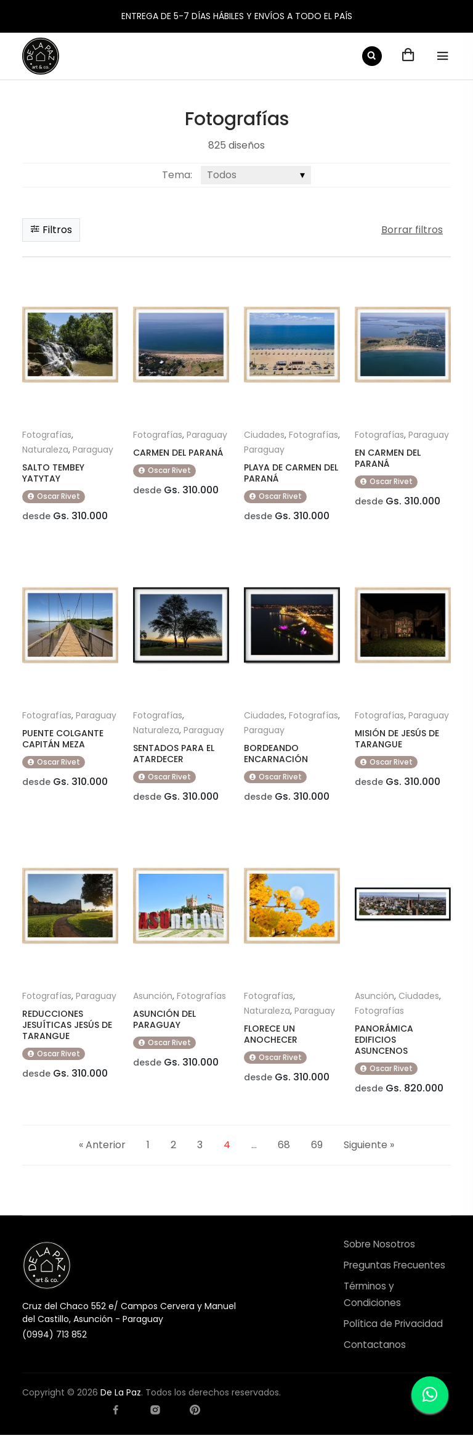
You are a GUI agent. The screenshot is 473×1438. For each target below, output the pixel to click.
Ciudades (264, 434)
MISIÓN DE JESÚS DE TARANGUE (397, 740)
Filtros (51, 230)
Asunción (152, 997)
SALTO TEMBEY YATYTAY (53, 473)
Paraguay (93, 449)
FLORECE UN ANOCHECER (270, 1036)
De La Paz (120, 1395)
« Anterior (102, 1147)
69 (317, 1147)
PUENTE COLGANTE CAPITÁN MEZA (62, 740)
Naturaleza (45, 449)
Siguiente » (369, 1147)
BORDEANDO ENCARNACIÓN (276, 755)
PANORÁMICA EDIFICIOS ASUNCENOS (384, 1041)
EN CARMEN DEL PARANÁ (388, 458)
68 (284, 1147)
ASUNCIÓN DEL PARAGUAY (164, 1021)
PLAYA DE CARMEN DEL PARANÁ (291, 473)
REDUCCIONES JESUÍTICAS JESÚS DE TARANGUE (67, 1026)
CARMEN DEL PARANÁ (178, 452)
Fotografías (46, 434)
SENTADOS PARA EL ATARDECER (173, 755)
